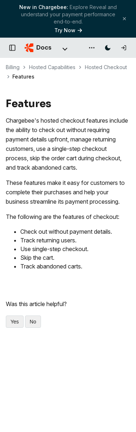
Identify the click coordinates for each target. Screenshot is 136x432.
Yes (15, 322)
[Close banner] (124, 18)
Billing (13, 67)
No (33, 322)
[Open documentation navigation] (12, 47)
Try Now (68, 30)
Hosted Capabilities (52, 67)
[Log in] (123, 47)
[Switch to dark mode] (107, 47)
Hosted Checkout (106, 67)
